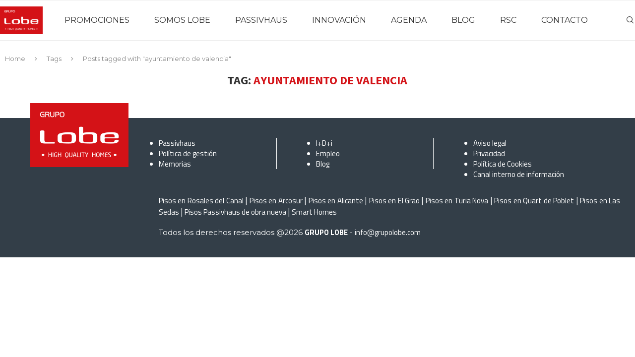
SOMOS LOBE (182, 20)
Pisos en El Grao (394, 200)
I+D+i (324, 143)
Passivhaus (177, 143)
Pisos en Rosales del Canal (201, 200)
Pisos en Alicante (336, 200)
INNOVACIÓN (339, 20)
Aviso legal (490, 143)
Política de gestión (188, 153)
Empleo (328, 153)
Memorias (175, 164)
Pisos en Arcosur (276, 200)
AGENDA (409, 20)
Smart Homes (314, 212)
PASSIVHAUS (261, 20)
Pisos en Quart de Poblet (534, 200)
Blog (322, 164)
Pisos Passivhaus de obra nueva (235, 212)
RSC (508, 20)
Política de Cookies (502, 164)
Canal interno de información (518, 174)
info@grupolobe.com (388, 232)
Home (15, 58)
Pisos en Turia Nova (457, 200)
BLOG (463, 20)
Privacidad (489, 153)
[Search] (630, 20)
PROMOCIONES (96, 20)
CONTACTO (564, 20)
